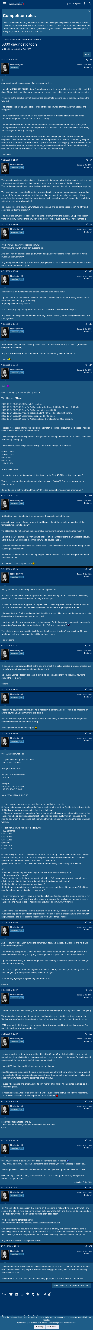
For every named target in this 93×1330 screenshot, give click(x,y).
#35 (90, 1187)
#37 (90, 1246)
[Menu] (4, 3)
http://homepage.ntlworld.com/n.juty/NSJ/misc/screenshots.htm (30, 1223)
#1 (91, 60)
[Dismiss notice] (88, 11)
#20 (90, 646)
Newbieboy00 (10, 49)
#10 (90, 271)
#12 (90, 324)
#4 (91, 160)
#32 (90, 1101)
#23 (90, 733)
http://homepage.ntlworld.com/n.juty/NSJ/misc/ (51, 902)
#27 (90, 990)
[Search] (89, 3)
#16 (90, 496)
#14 (90, 365)
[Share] (87, 60)
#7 (91, 224)
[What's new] (84, 3)
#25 (90, 922)
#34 (90, 1140)
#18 (90, 569)
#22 (90, 689)
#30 (90, 1034)
